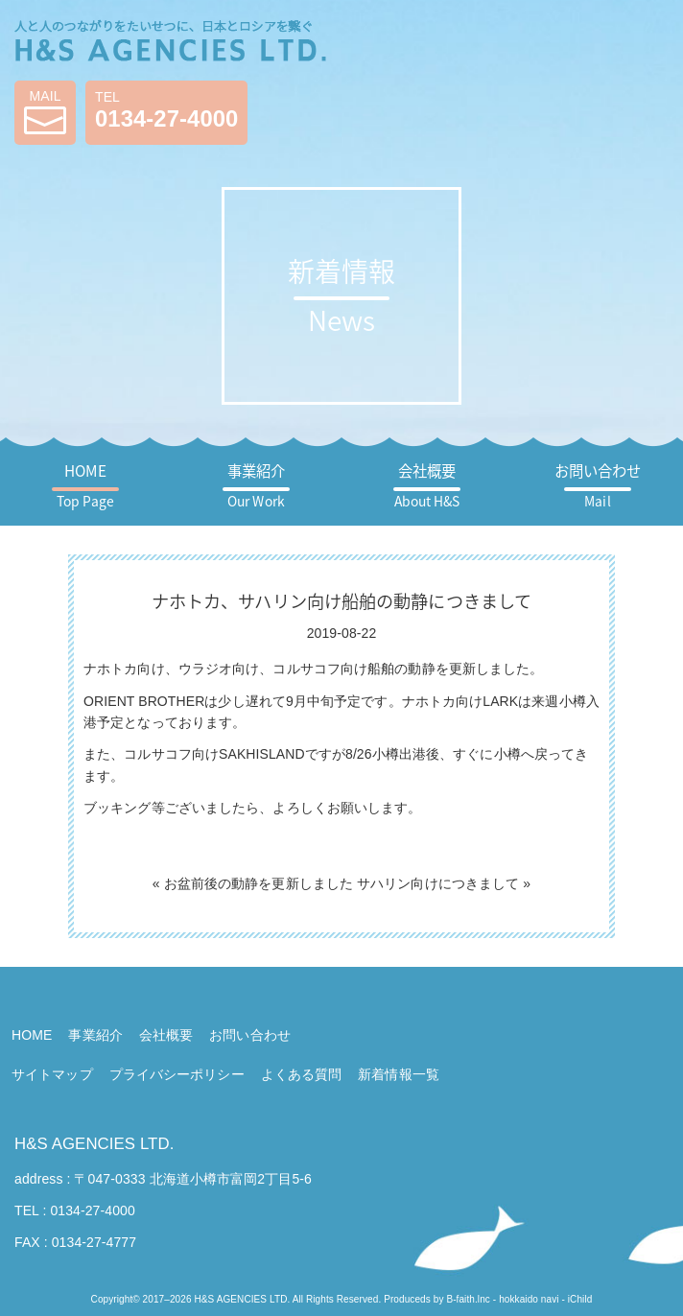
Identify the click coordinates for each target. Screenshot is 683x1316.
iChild (580, 1299)
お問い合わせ (598, 484)
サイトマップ (52, 1074)
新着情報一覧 (398, 1074)
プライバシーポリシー (177, 1074)
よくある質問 (301, 1074)
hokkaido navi (528, 1299)
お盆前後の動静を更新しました (258, 883)
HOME (85, 484)
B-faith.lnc (468, 1299)
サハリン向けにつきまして (438, 883)
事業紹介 (256, 484)
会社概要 (427, 484)
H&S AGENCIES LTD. (94, 1144)
